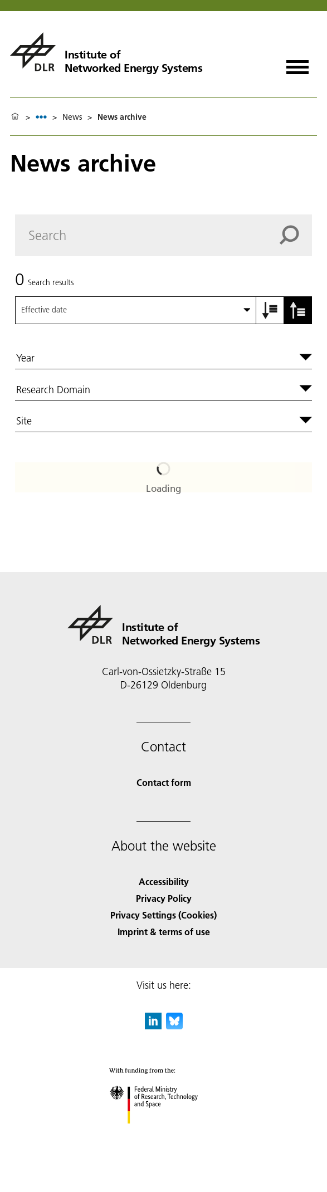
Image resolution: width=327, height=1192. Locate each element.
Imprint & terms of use (164, 931)
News (72, 117)
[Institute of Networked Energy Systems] (106, 51)
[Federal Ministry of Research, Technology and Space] (163, 1133)
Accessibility (164, 881)
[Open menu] (297, 63)
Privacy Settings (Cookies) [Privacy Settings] (163, 915)
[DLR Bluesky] (174, 1025)
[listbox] (41, 117)
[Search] (163, 235)
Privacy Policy (164, 898)
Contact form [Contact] (163, 782)
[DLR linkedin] (153, 1025)
